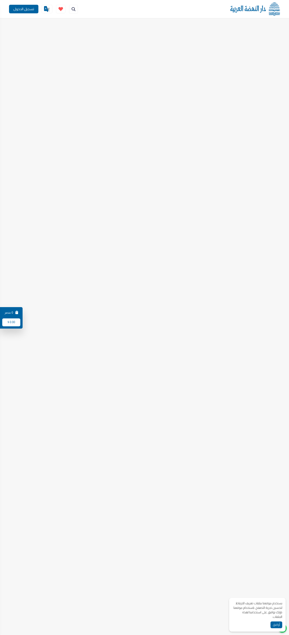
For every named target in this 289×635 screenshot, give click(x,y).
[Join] (23, 9)
